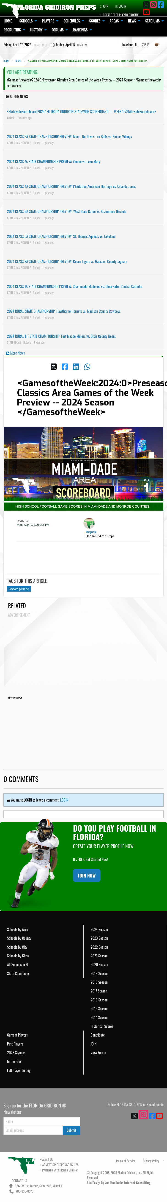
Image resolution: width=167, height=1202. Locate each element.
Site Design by (119, 1182)
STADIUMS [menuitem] (152, 21)
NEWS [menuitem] (132, 21)
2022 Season (99, 947)
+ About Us (46, 1159)
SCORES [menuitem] (94, 21)
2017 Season (99, 991)
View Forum (98, 1052)
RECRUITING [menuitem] (12, 30)
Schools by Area (17, 929)
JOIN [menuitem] (104, 6)
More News (15, 353)
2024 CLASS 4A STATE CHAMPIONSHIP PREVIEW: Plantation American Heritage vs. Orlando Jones (71, 186)
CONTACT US (19, 1180)
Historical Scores (102, 1026)
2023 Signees (16, 1052)
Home (6, 61)
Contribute (98, 1035)
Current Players (17, 1035)
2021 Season (99, 956)
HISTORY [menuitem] (36, 30)
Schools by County (19, 938)
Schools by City (17, 947)
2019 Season (99, 973)
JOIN (94, 1044)
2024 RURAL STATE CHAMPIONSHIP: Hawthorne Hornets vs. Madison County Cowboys (63, 311)
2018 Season (99, 982)
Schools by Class (18, 956)
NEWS (18, 61)
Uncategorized (19, 589)
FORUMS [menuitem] (58, 30)
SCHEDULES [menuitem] (71, 21)
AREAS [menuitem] (114, 21)
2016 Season (99, 1000)
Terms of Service (126, 1160)
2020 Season (99, 964)
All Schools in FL (18, 964)
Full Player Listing (19, 1070)
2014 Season (99, 1017)
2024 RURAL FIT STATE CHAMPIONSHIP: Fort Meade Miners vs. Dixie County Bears (61, 336)
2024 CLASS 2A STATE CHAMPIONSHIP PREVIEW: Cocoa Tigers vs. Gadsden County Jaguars (67, 261)
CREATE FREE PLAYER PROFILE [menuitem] (119, 14)
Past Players (15, 1044)
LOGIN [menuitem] (120, 6)
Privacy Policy (151, 1160)
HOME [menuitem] (8, 21)
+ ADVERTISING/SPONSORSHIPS (59, 1164)
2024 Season (99, 929)
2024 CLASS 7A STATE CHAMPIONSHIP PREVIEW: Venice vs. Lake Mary (53, 161)
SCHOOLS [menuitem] (26, 21)
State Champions (18, 973)
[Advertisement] (86, 652)
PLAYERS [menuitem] (48, 21)
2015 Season (99, 1008)
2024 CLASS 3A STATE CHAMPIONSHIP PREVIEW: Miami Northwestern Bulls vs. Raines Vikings (69, 136)
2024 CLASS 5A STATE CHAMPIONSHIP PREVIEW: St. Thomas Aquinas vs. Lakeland (61, 236)
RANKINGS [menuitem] (80, 30)
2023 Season (99, 938)
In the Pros (14, 1061)
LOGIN (64, 800)
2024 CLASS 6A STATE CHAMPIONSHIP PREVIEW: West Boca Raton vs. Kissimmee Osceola (66, 211)
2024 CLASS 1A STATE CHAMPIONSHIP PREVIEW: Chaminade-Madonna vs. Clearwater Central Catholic (74, 286)
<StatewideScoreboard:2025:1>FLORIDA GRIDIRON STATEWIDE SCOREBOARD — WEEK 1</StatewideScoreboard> (81, 111)
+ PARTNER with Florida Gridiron (59, 1170)
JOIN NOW (87, 875)
